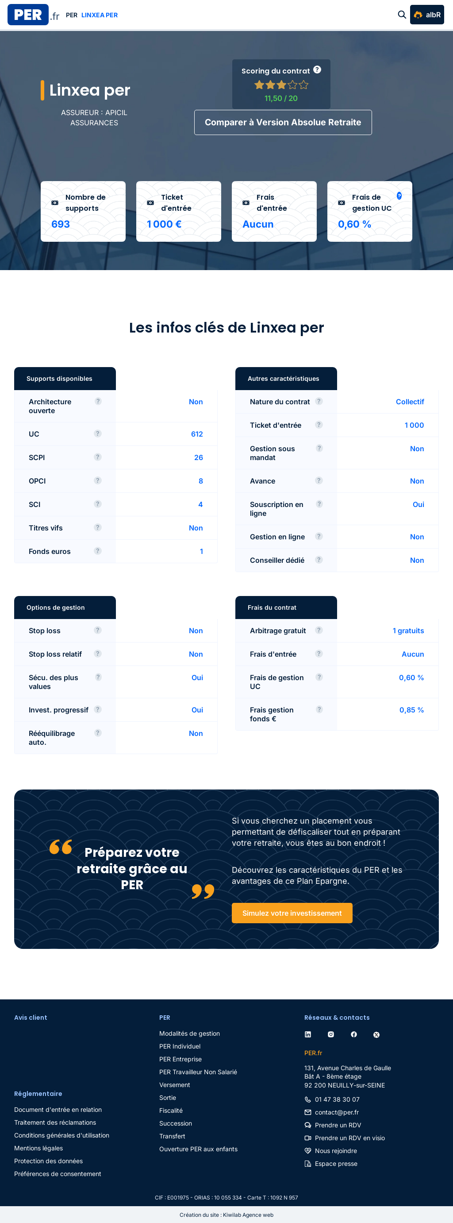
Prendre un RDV (338, 1124)
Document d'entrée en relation (58, 1109)
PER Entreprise (180, 1058)
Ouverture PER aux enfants (198, 1148)
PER (71, 15)
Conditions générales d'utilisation (61, 1134)
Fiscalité (171, 1110)
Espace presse (336, 1163)
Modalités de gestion (189, 1033)
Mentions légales (38, 1147)
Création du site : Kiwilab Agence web (226, 1214)
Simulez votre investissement (292, 912)
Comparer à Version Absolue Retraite (282, 121)
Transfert (172, 1135)
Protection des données (48, 1160)
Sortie (167, 1097)
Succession (175, 1122)
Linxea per (99, 15)
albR (433, 14)
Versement (174, 1084)
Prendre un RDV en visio (350, 1137)
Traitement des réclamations (55, 1122)
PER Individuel (179, 1045)
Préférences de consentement (57, 1173)
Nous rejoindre (336, 1150)
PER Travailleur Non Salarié (198, 1071)
